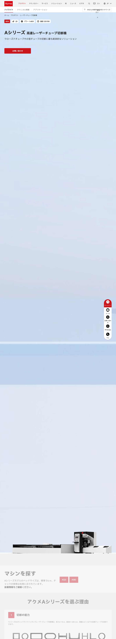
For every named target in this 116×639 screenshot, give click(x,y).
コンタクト (96, 10)
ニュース (73, 3)
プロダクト (22, 3)
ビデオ (81, 3)
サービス (45, 3)
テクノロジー (33, 3)
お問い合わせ (17, 51)
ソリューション (56, 3)
